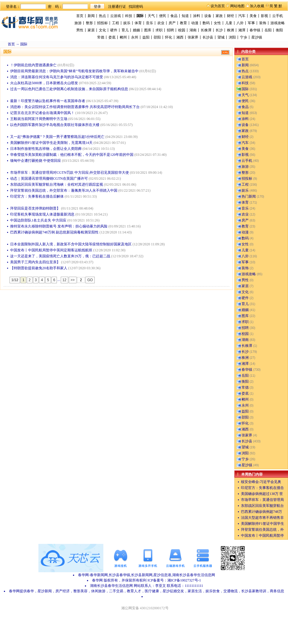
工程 (115, 23)
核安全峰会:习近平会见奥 (261, 482)
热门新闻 (249, 196)
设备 (207, 16)
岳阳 (268, 30)
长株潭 (206, 30)
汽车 (241, 16)
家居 (91, 30)
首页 (79, 16)
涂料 (196, 16)
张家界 (193, 37)
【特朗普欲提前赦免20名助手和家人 (38, 268)
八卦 (240, 23)
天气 (151, 16)
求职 (159, 30)
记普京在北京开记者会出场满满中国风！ (42, 113)
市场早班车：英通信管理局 (262, 500)
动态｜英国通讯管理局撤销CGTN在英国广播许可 (49, 178)
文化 (102, 30)
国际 (140, 16)
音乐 (149, 23)
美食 (253, 16)
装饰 (262, 23)
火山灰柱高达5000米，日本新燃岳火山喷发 (44, 83)
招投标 (102, 23)
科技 (128, 16)
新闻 (91, 16)
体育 (138, 23)
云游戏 (115, 16)
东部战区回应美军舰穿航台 (262, 506)
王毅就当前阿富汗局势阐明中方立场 (38, 119)
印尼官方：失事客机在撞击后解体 (37, 196)
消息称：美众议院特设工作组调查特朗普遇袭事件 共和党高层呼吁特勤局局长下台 (75, 107)
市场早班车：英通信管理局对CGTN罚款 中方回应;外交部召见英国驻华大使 (69, 172)
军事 (251, 23)
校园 (181, 30)
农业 (160, 23)
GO (90, 280)
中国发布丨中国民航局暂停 (262, 535)
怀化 (168, 37)
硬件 (113, 30)
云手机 (277, 16)
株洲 (230, 30)
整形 (89, 23)
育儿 (125, 30)
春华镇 (255, 30)
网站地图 (237, 6)
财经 (230, 16)
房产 (172, 23)
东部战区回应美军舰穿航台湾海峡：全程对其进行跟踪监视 (56, 184)
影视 (264, 16)
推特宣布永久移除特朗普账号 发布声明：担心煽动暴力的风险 (59, 226)
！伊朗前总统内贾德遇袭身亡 (33, 65)
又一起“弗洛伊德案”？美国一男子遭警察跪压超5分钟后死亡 (57, 137)
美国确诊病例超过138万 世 (262, 494)
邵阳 (157, 37)
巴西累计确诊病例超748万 (261, 512)
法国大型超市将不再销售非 (262, 518)
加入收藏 (257, 6)
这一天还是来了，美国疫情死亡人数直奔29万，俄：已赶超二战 (60, 256)
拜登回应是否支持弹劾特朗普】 (35, 208)
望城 (221, 37)
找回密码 (136, 6)
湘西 (179, 37)
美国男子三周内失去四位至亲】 (35, 262)
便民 (162, 16)
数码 (206, 23)
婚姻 (136, 30)
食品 (174, 16)
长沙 (219, 30)
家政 (219, 16)
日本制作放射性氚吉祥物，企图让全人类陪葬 (46, 149)
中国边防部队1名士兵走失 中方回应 (38, 220)
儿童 (228, 23)
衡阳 (279, 30)
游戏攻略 (277, 23)
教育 (183, 23)
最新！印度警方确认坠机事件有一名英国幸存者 (47, 101)
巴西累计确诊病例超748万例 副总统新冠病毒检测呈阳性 (54, 232)
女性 (217, 23)
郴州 (123, 37)
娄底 (112, 37)
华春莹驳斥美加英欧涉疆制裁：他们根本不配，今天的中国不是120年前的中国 (71, 155)
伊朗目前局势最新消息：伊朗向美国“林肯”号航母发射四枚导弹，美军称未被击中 (74, 71)
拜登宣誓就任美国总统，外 (262, 529)
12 (64, 280)
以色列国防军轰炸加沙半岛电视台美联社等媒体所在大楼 (54, 125)
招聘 (170, 30)
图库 (147, 30)
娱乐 (126, 23)
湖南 (193, 30)
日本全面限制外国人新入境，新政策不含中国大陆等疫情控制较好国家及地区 (71, 244)
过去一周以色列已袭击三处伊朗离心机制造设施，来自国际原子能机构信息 (69, 89)
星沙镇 (256, 37)
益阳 (146, 37)
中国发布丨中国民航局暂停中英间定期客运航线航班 (51, 250)
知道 (185, 16)
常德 (100, 37)
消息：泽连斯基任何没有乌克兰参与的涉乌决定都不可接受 (56, 77)
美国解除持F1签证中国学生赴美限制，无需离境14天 (51, 143)
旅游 (78, 23)
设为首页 (218, 6)
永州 (134, 37)
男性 (79, 30)
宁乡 (243, 37)
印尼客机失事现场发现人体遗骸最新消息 (42, 214)
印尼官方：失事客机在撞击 (262, 488)
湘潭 (241, 30)
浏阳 (232, 37)
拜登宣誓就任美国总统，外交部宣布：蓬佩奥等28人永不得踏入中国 (63, 190)
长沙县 (208, 37)
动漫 (194, 23)
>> (73, 280)
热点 (102, 16)
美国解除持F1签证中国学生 (262, 523)
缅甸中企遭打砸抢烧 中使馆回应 (35, 161)
